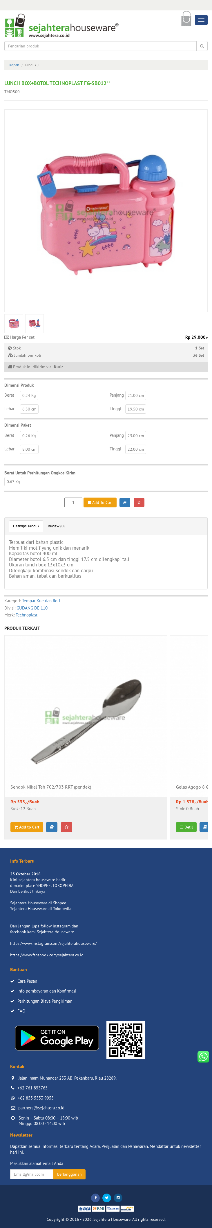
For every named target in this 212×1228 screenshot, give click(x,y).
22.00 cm (136, 449)
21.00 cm (136, 395)
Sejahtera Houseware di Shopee (38, 902)
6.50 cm (29, 409)
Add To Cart (100, 502)
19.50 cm (136, 409)
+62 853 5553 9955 (36, 1098)
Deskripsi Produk (26, 526)
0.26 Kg (29, 435)
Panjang (117, 395)
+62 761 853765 (32, 1088)
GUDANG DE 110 (32, 608)
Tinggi (115, 408)
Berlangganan (69, 1174)
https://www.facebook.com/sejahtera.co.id (47, 955)
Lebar (9, 408)
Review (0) (56, 526)
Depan (14, 64)
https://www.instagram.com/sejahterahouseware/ (53, 943)
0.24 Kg (29, 395)
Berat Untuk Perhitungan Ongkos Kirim (39, 473)
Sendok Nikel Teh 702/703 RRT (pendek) (50, 787)
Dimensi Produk (19, 385)
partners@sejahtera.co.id (41, 1108)
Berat (9, 395)
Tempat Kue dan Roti (41, 600)
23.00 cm (136, 435)
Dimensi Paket (17, 425)
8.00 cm (29, 449)
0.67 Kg (13, 481)
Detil (186, 827)
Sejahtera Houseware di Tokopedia (40, 908)
